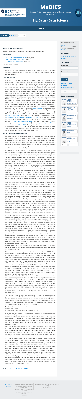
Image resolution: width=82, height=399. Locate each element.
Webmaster (8, 386)
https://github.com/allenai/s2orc (23, 121)
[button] (64, 145)
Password (64, 72)
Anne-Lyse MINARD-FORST (14, 59)
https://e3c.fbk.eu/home (12, 115)
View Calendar (74, 145)
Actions (13, 35)
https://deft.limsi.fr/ (37, 108)
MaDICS (50, 7)
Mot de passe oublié (67, 87)
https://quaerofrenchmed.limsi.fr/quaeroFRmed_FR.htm (22, 117)
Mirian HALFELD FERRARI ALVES (16, 58)
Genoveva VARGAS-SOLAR (14, 61)
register (63, 49)
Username (64, 65)
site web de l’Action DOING (18, 369)
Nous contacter (8, 384)
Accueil (4, 35)
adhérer (63, 45)
